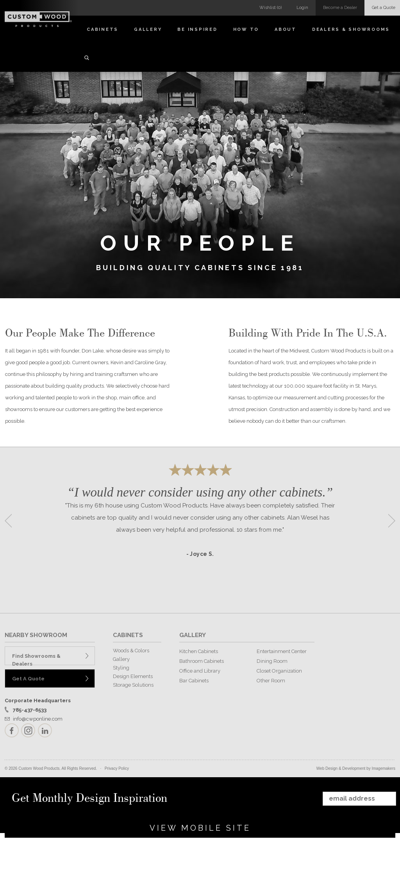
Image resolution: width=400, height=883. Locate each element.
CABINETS (128, 635)
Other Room (271, 681)
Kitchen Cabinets (198, 651)
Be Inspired (197, 29)
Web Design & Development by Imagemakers (355, 768)
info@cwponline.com (37, 719)
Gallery (148, 29)
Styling (121, 668)
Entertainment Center (282, 651)
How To (246, 29)
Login (302, 7)
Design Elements (133, 676)
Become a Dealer (340, 7)
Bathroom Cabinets (201, 661)
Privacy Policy (117, 768)
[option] (200, 518)
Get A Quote (28, 679)
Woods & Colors (131, 650)
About (285, 29)
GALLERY (192, 635)
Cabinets (102, 29)
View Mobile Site (200, 828)
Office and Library (199, 671)
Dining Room (272, 661)
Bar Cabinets (194, 681)
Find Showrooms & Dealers (36, 659)
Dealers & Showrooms (351, 29)
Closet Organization (279, 671)
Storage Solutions (133, 685)
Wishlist (270, 7)
